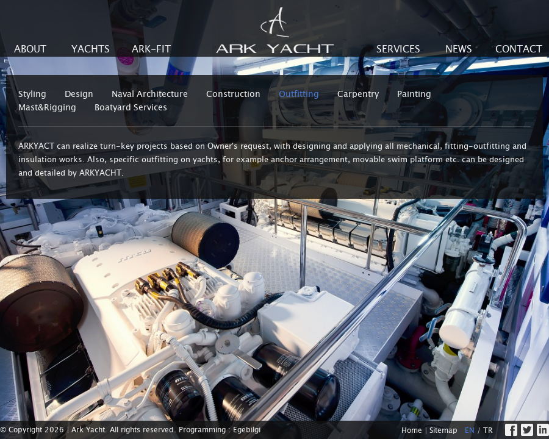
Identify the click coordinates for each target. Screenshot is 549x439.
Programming (202, 430)
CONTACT (518, 49)
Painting (414, 94)
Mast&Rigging (47, 107)
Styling (32, 94)
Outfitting (299, 94)
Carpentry (358, 94)
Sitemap (443, 430)
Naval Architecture (150, 94)
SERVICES (398, 49)
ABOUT (30, 49)
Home (411, 430)
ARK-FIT (151, 49)
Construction (233, 94)
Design (79, 94)
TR (488, 430)
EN (470, 430)
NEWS (458, 49)
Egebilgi (246, 430)
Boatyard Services (131, 107)
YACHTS (90, 49)
